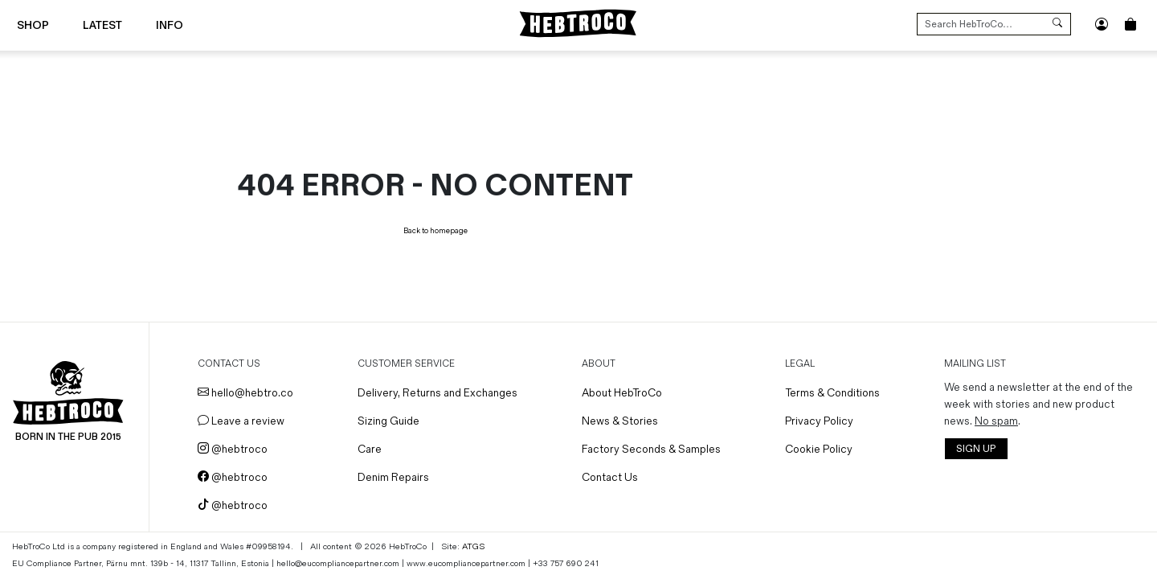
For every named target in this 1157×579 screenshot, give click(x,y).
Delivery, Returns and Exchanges (437, 393)
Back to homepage (435, 231)
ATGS (473, 546)
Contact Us (610, 477)
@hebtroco (233, 449)
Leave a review (241, 421)
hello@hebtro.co (245, 393)
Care (370, 449)
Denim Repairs (393, 477)
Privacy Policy (819, 421)
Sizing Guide (388, 421)
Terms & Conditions (832, 393)
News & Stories (620, 421)
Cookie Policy (818, 449)
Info (169, 25)
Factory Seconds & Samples (651, 449)
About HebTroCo (622, 393)
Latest (102, 25)
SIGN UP (976, 449)
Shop (33, 25)
